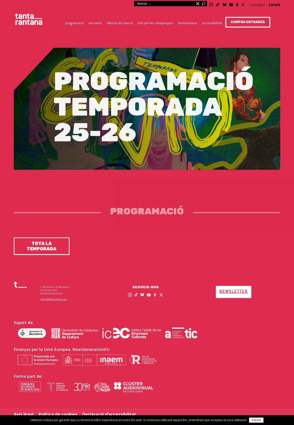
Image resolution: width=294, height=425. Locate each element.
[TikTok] (217, 3)
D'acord (256, 420)
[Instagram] (211, 4)
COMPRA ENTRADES (248, 22)
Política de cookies (57, 414)
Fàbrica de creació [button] (120, 23)
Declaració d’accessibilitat (109, 414)
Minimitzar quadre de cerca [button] (197, 3)
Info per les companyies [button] (155, 23)
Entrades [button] (95, 23)
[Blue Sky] (224, 3)
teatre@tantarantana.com (53, 299)
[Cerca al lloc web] (164, 3)
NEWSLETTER (233, 292)
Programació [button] (74, 23)
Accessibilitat (212, 23)
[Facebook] (237, 4)
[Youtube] (231, 4)
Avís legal (24, 414)
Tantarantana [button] (187, 23)
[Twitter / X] (243, 3)
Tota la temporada (41, 246)
